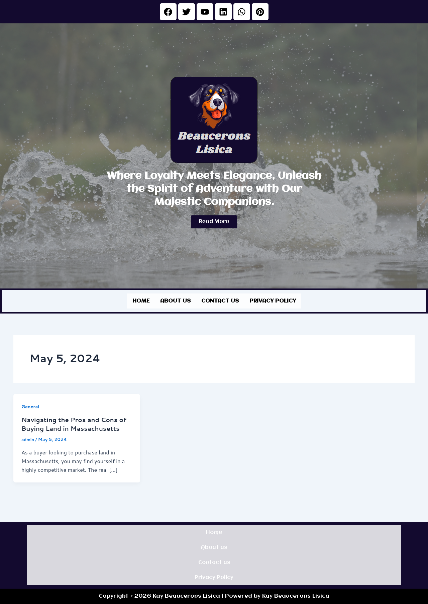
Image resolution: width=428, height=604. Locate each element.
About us (175, 300)
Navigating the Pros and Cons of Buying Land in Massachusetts (73, 426)
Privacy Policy (272, 300)
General (31, 405)
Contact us (220, 300)
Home (140, 300)
